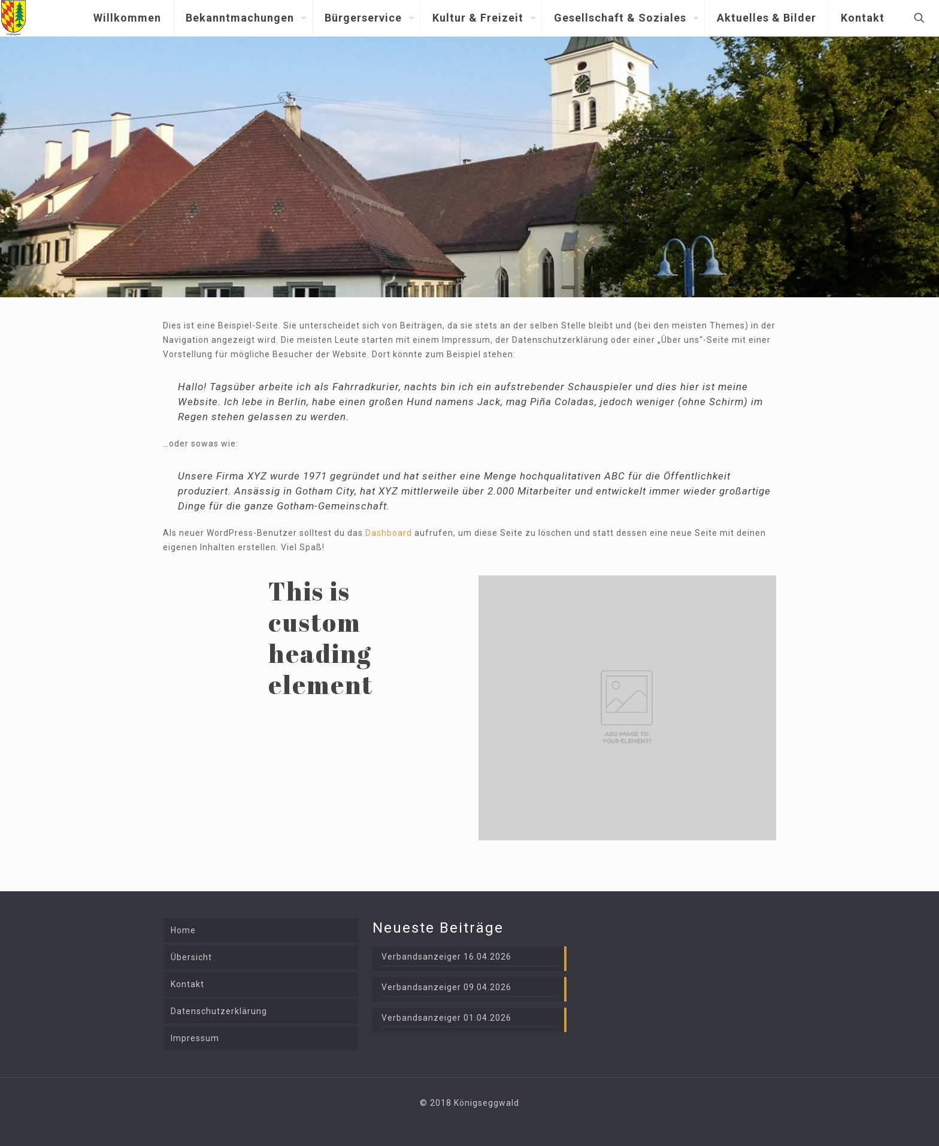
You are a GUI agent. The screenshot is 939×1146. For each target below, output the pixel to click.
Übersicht (191, 957)
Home (183, 930)
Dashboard (388, 533)
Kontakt (187, 984)
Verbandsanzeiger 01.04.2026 (446, 1018)
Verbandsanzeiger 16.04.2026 (446, 956)
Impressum (195, 1038)
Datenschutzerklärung (219, 1011)
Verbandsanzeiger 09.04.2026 (446, 987)
